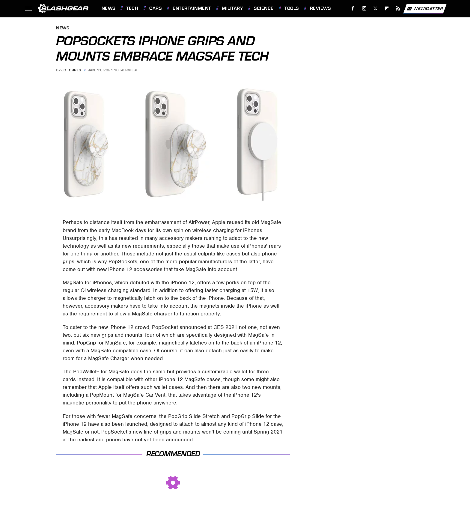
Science (264, 8)
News (108, 8)
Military (232, 8)
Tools (291, 8)
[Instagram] (364, 8)
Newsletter (425, 8)
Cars (155, 8)
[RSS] (398, 8)
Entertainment (192, 8)
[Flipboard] (386, 8)
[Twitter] (375, 8)
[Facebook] (352, 8)
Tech (132, 8)
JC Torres (71, 70)
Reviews (320, 8)
